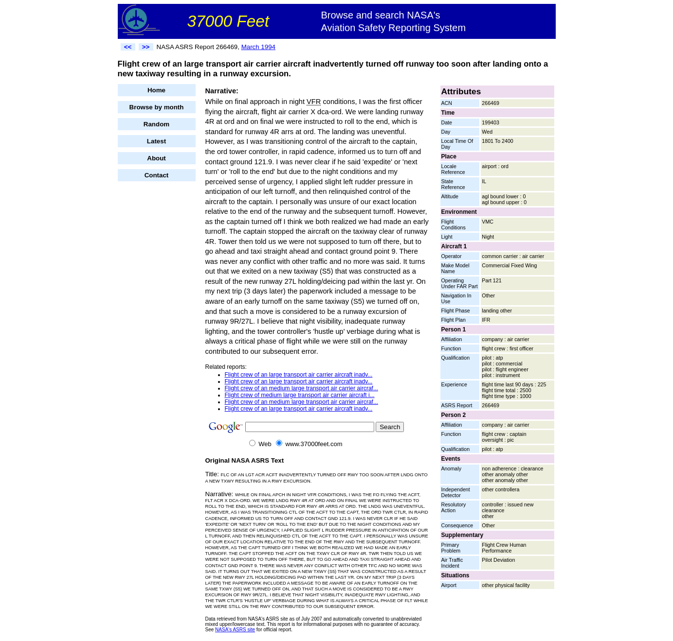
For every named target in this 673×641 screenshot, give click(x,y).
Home (156, 90)
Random (156, 124)
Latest (156, 141)
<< (128, 47)
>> (146, 47)
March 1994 (258, 47)
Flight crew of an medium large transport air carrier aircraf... (301, 388)
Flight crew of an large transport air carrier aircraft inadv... (299, 374)
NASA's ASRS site (235, 629)
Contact (157, 175)
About (156, 158)
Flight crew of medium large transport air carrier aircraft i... (300, 395)
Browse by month (156, 107)
